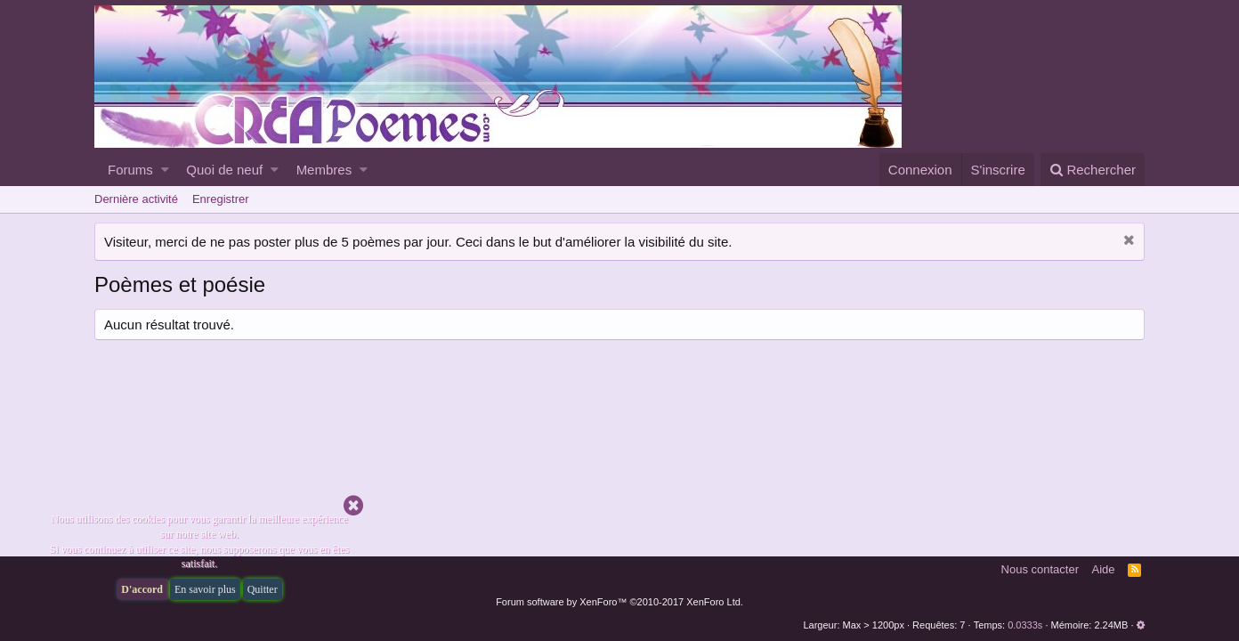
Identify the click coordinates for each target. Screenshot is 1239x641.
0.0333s (1025, 625)
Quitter (262, 589)
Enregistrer (220, 199)
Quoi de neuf (224, 169)
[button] (165, 169)
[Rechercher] (1093, 169)
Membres (324, 169)
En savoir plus (205, 589)
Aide (1103, 569)
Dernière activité (136, 199)
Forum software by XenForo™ (619, 601)
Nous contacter (1040, 569)
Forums (130, 169)
